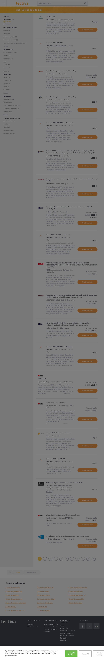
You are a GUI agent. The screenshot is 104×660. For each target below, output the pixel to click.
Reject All (85, 654)
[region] (52, 653)
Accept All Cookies (71, 654)
